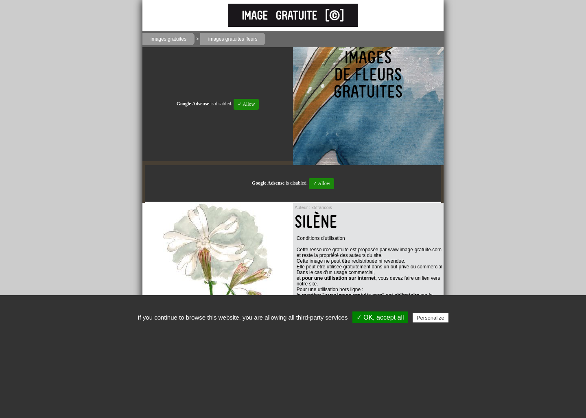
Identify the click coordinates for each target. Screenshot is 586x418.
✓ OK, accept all (380, 317)
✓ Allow (246, 104)
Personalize (430, 318)
